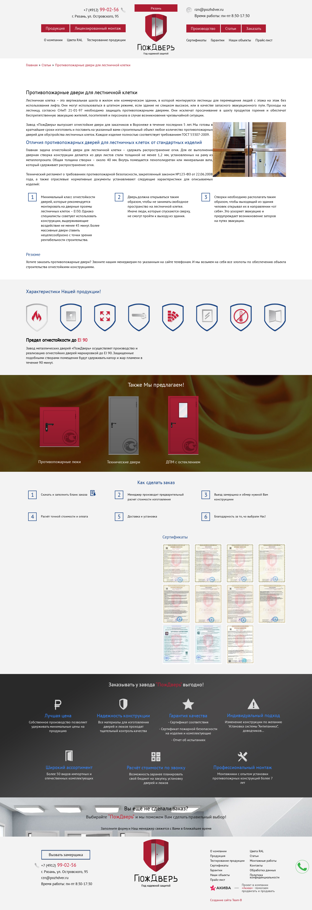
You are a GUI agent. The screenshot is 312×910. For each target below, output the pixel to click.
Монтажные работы (263, 861)
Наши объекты (240, 40)
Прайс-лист (263, 40)
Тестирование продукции (106, 40)
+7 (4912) (101, 10)
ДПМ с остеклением (183, 461)
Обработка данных (263, 870)
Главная (32, 65)
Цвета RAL (75, 40)
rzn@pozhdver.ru (209, 9)
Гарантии (217, 40)
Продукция (55, 28)
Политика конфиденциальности (265, 876)
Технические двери (123, 461)
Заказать (253, 28)
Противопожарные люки (59, 461)
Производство (203, 28)
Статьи (230, 28)
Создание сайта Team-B (226, 900)
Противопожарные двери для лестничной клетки (92, 65)
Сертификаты (196, 40)
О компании (53, 40)
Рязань (156, 8)
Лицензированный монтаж (98, 28)
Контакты (256, 865)
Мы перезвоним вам (302, 866)
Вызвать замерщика (66, 854)
